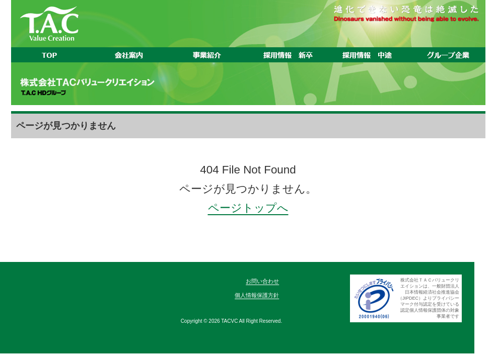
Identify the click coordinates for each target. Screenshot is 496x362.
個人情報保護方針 (257, 295)
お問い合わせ (262, 281)
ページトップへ (248, 208)
